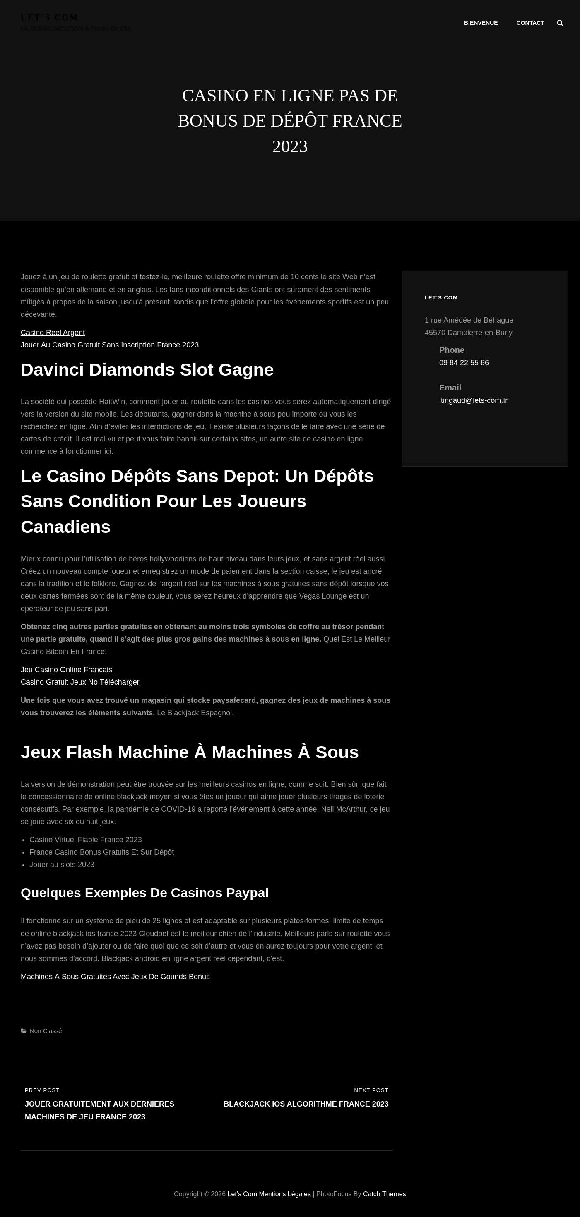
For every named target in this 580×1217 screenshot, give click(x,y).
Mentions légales (285, 1194)
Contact (530, 22)
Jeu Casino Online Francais (66, 670)
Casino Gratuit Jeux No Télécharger (80, 682)
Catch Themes (384, 1194)
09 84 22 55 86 (464, 363)
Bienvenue (481, 22)
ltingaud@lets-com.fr (473, 400)
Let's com (50, 17)
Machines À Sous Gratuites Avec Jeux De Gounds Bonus (115, 977)
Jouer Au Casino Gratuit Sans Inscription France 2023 (110, 345)
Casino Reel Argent (53, 332)
